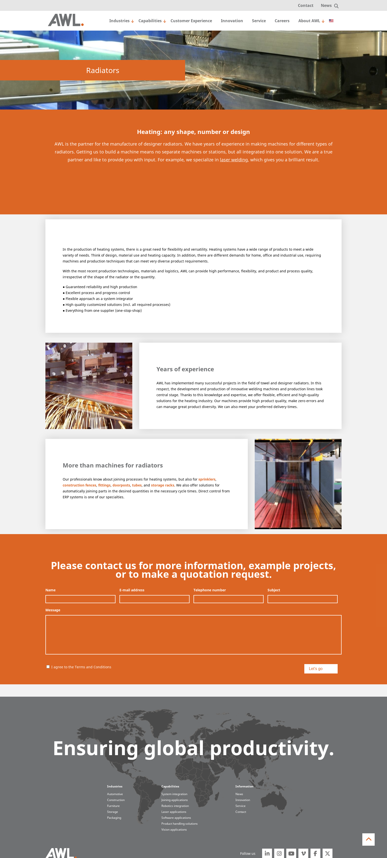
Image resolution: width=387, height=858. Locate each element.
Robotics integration (175, 806)
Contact (305, 5)
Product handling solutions (179, 823)
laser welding (234, 160)
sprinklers (206, 479)
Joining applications (174, 800)
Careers (282, 20)
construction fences (79, 485)
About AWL (309, 20)
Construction (116, 800)
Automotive (115, 794)
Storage (112, 812)
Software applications (176, 818)
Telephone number (210, 590)
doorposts (121, 485)
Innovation (232, 20)
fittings (104, 485)
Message (52, 610)
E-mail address (131, 590)
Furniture (113, 806)
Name (50, 590)
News (326, 5)
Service (259, 20)
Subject (274, 590)
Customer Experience (191, 20)
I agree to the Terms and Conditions (81, 667)
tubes (137, 485)
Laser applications (173, 812)
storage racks (162, 485)
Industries (119, 20)
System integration (174, 794)
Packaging (114, 818)
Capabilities (150, 20)
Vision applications (174, 829)
